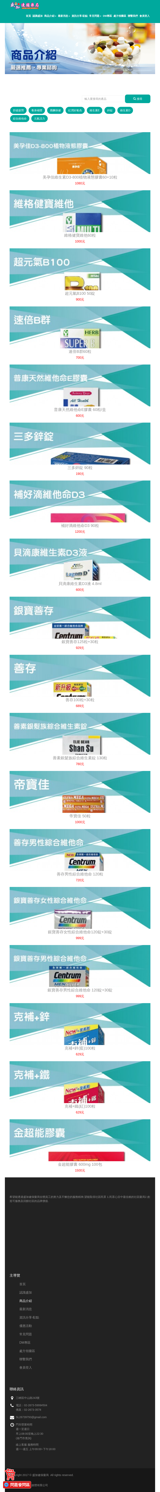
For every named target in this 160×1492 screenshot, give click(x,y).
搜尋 (137, 98)
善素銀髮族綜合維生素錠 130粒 (80, 758)
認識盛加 (37, 15)
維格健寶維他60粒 (80, 235)
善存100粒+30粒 (80, 700)
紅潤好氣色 (75, 110)
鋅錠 (110, 110)
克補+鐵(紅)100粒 (80, 1106)
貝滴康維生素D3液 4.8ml (80, 583)
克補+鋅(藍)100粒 (80, 1048)
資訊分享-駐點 (80, 15)
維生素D (125, 110)
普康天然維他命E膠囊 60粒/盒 (80, 409)
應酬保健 (55, 110)
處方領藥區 (119, 15)
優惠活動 (25, 1325)
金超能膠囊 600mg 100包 (80, 1164)
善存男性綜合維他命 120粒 (80, 874)
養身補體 (36, 110)
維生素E (95, 110)
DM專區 (107, 15)
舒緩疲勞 (18, 110)
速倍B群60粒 (80, 351)
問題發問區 (20, 1485)
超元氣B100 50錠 (80, 293)
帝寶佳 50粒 (80, 816)
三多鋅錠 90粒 (80, 467)
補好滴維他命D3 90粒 (80, 525)
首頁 (28, 15)
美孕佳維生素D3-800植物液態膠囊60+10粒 (80, 177)
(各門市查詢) (23, 1438)
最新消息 (64, 15)
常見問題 (95, 15)
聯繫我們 (133, 15)
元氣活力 (39, 118)
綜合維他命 (20, 118)
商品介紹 (50, 15)
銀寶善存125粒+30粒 (80, 642)
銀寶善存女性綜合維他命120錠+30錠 (80, 932)
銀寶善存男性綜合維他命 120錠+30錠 (80, 990)
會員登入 (144, 15)
